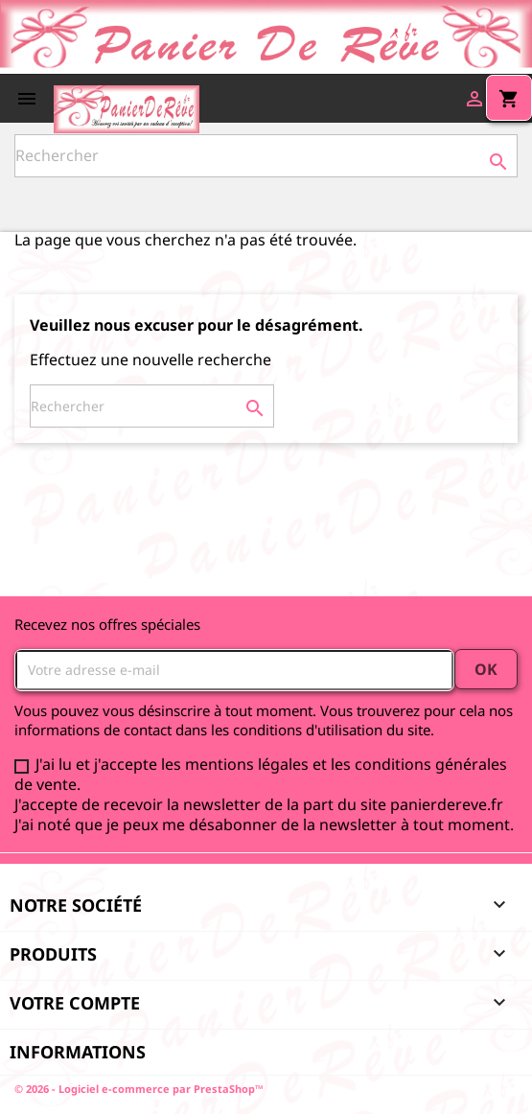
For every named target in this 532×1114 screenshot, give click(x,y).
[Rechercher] (266, 155)
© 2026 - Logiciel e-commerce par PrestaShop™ (139, 1088)
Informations (78, 1051)
